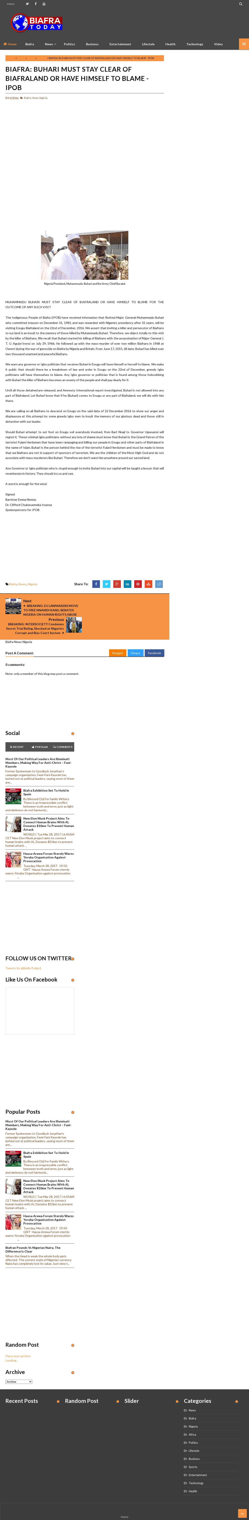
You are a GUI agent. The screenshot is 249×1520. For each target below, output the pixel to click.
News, (35, 97)
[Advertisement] (164, 23)
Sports (193, 1452)
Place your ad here (18, 1341)
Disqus (135, 638)
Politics (69, 44)
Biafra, (27, 97)
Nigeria (42, 58)
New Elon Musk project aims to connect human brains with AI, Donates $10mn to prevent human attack (48, 809)
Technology (194, 44)
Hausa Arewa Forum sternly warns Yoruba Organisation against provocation (48, 842)
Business (92, 44)
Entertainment (120, 44)
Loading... (11, 1346)
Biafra (21, 58)
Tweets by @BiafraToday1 (23, 953)
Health (170, 44)
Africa (192, 1420)
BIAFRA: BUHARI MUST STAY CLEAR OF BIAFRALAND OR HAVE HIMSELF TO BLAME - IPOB (77, 78)
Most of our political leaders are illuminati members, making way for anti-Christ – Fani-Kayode (38, 748)
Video (218, 44)
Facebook (154, 638)
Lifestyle (148, 44)
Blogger (117, 638)
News (31, 58)
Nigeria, (43, 97)
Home (10, 3)
